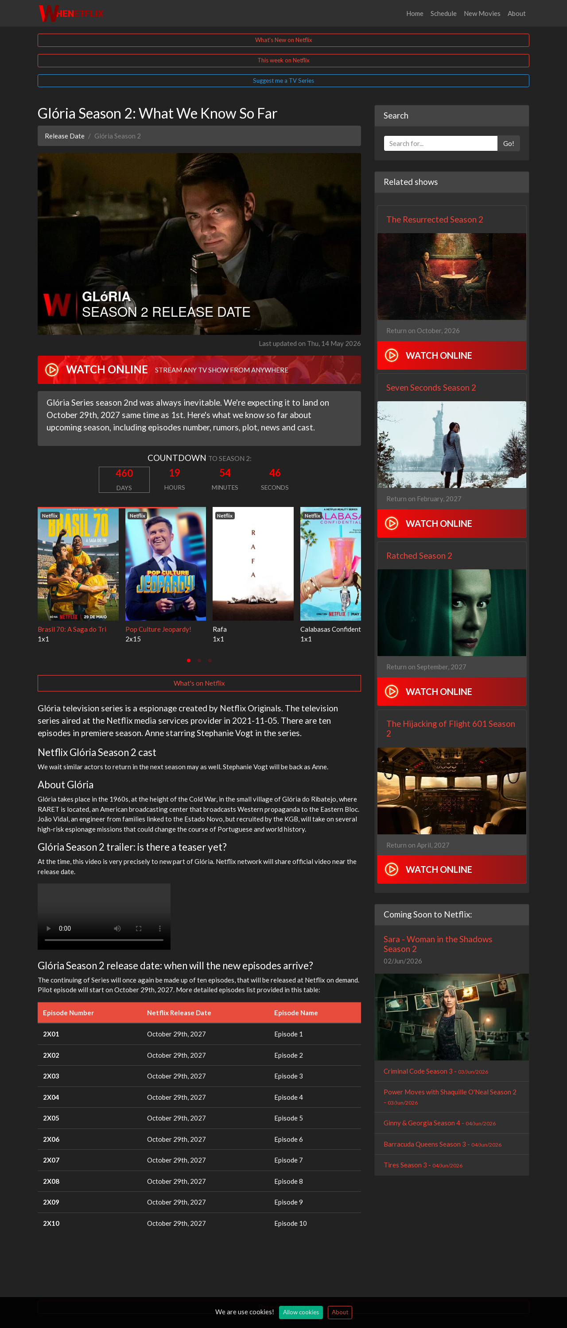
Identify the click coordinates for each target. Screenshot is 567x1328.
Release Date (65, 136)
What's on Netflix (199, 683)
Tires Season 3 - (423, 1165)
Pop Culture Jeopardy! (158, 629)
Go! (508, 143)
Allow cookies (301, 1312)
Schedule (444, 13)
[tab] (188, 660)
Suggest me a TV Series (283, 80)
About (517, 13)
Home (414, 13)
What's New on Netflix (283, 39)
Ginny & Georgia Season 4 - (440, 1123)
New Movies (482, 13)
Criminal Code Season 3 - (436, 1071)
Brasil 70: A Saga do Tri (72, 629)
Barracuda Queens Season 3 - (442, 1144)
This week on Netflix (283, 60)
